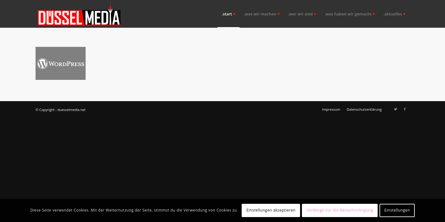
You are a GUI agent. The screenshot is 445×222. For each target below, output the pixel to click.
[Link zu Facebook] (404, 109)
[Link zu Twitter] (395, 109)
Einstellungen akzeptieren (270, 210)
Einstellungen (397, 210)
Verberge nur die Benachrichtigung (340, 210)
